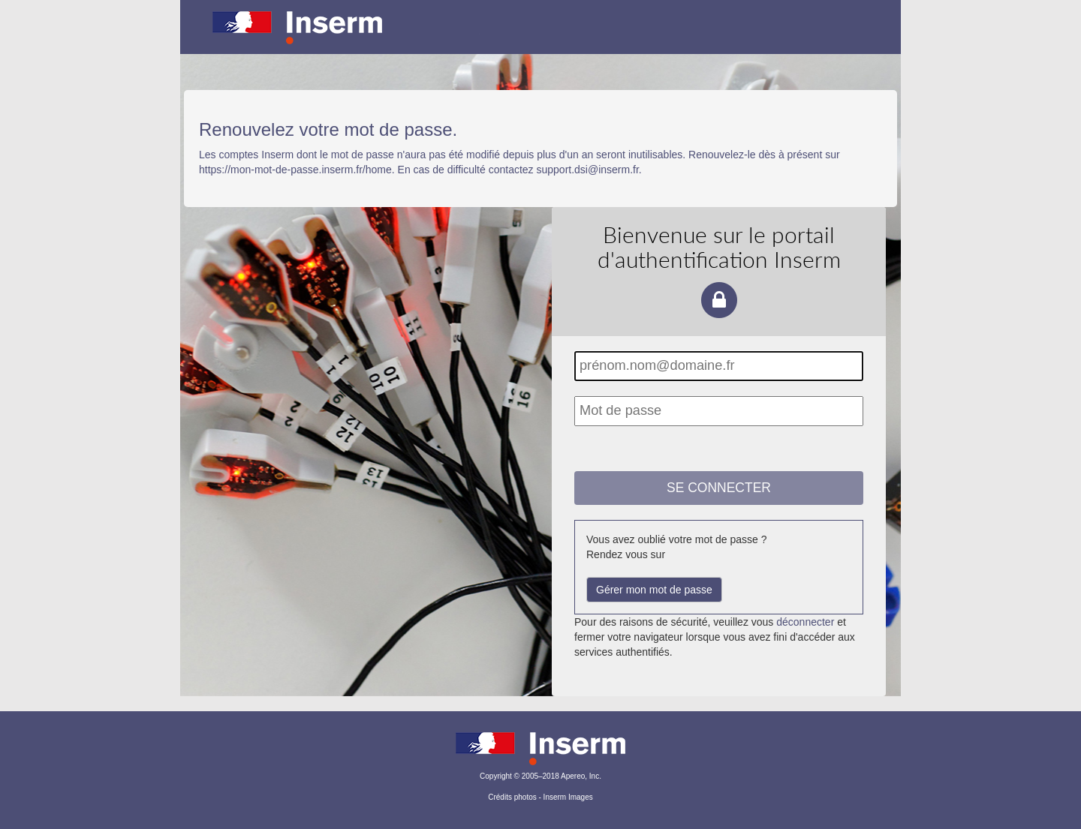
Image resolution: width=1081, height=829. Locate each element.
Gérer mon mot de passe (654, 590)
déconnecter (805, 622)
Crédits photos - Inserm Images (540, 797)
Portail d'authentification (540, 37)
